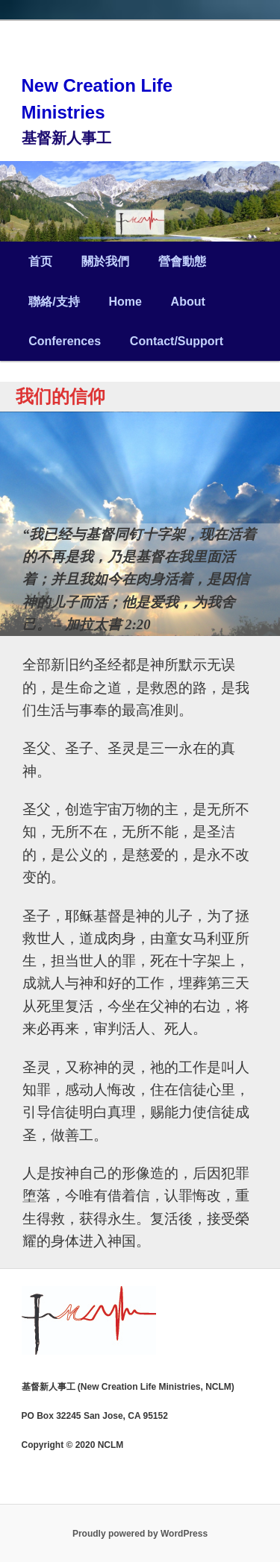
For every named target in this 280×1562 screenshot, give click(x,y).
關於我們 (105, 261)
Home (124, 301)
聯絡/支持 (53, 301)
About (188, 301)
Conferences (64, 341)
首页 (40, 261)
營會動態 (182, 261)
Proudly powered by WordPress (140, 1533)
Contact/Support (176, 341)
